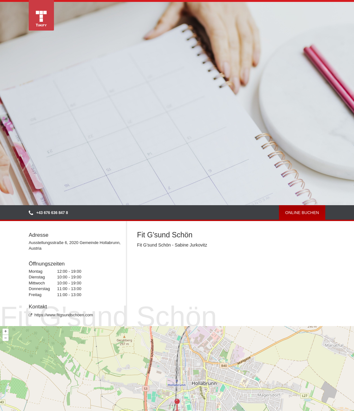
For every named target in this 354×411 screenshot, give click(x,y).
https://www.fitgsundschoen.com (61, 315)
